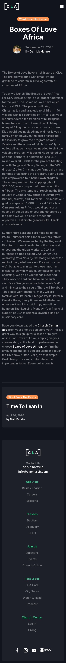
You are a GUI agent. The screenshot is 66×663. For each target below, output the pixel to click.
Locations (32, 552)
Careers (32, 494)
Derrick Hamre (40, 51)
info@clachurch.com (33, 471)
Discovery (32, 526)
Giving (32, 630)
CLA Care (32, 585)
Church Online (32, 565)
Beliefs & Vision (32, 488)
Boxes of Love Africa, (28, 346)
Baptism (32, 520)
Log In (32, 623)
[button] (61, 6)
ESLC (32, 533)
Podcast (32, 604)
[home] (11, 6)
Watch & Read (32, 597)
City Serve (32, 591)
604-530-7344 (33, 467)
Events (32, 559)
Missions (32, 500)
